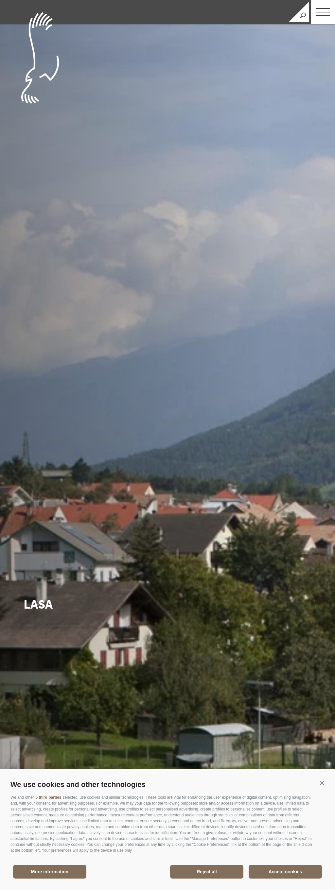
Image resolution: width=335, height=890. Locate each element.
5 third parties (48, 797)
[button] (322, 783)
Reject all (207, 871)
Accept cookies (285, 871)
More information (49, 871)
